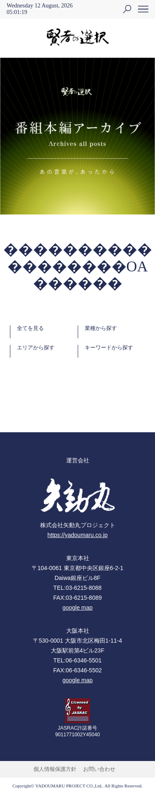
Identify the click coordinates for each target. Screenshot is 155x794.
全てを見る (30, 328)
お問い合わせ (99, 769)
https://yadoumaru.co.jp (78, 535)
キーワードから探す (109, 348)
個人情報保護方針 (54, 769)
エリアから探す (36, 348)
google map (77, 607)
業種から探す (101, 328)
